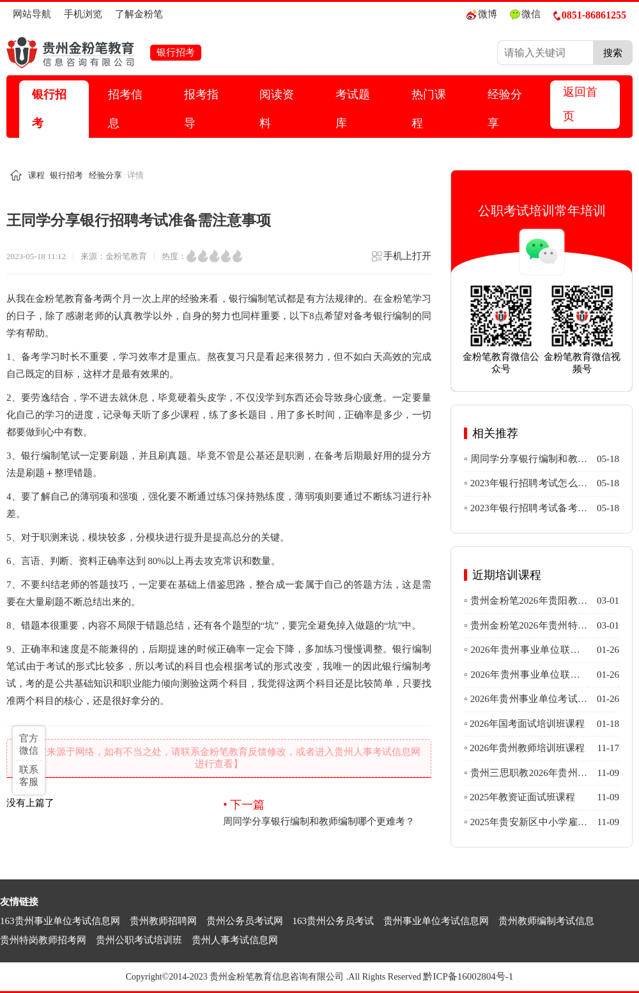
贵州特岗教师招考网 (43, 940)
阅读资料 (276, 109)
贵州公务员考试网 (244, 921)
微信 (525, 14)
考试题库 (352, 109)
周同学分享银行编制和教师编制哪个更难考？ (327, 811)
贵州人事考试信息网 (235, 940)
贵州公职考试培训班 (139, 940)
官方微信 (28, 744)
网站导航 (32, 14)
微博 (481, 14)
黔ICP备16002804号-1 (468, 976)
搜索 (612, 52)
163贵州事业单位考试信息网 (60, 921)
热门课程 (429, 109)
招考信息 (125, 109)
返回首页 (580, 104)
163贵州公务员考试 (333, 921)
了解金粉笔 (139, 14)
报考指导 (201, 109)
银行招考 (49, 109)
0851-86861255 (589, 15)
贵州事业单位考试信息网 (436, 921)
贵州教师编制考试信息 (546, 921)
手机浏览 (83, 14)
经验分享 (505, 109)
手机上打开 (401, 260)
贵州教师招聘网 (163, 921)
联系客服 (28, 776)
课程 (36, 175)
